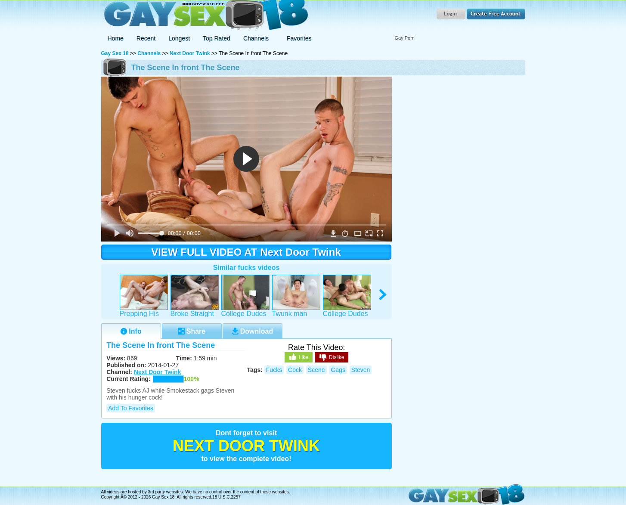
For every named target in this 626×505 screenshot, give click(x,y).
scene (316, 369)
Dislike (331, 357)
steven (360, 369)
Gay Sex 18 (204, 15)
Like (298, 356)
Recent (145, 38)
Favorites (299, 38)
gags (338, 369)
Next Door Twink (190, 53)
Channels (149, 53)
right (383, 295)
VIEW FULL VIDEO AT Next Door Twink (246, 252)
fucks (274, 369)
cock (295, 369)
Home (116, 38)
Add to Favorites (130, 408)
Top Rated (216, 38)
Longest (179, 38)
